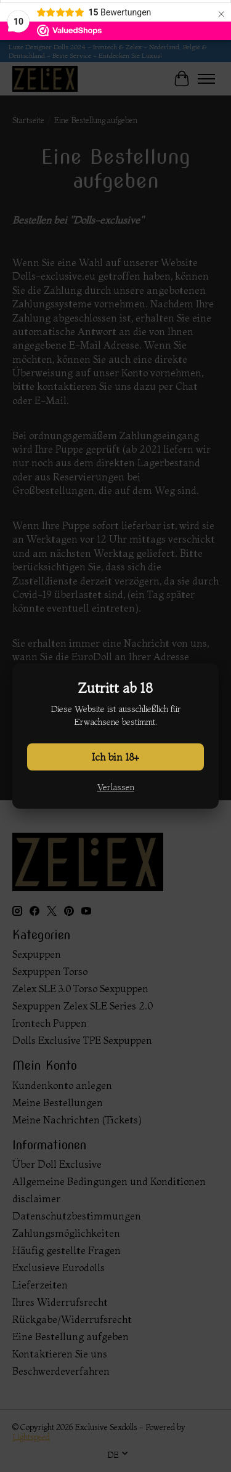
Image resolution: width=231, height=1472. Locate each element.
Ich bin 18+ (115, 757)
